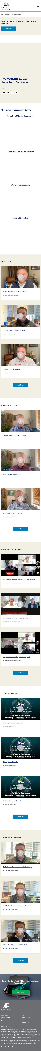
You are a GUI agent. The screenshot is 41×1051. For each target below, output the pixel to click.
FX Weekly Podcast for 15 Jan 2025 (12, 801)
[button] (4, 92)
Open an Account (5, 1017)
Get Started (8, 28)
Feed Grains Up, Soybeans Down (11, 369)
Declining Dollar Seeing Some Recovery (13, 513)
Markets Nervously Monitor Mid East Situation (15, 291)
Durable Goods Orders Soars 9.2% (12, 474)
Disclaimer (24, 1021)
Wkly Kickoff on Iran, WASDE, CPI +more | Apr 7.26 (16, 657)
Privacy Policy (25, 1019)
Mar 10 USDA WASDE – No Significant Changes (15, 944)
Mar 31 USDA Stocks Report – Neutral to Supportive (17, 906)
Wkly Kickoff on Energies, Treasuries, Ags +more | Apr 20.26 (19, 579)
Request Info (4, 1019)
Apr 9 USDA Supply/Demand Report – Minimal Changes (17, 867)
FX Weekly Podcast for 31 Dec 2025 (12, 723)
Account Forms (26, 1017)
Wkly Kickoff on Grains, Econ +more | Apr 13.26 (15, 618)
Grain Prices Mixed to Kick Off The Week (14, 330)
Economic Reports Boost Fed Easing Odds (14, 435)
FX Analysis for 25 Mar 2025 (10, 762)
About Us (3, 1021)
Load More (20, 385)
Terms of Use (25, 1022)
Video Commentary (16, 14)
